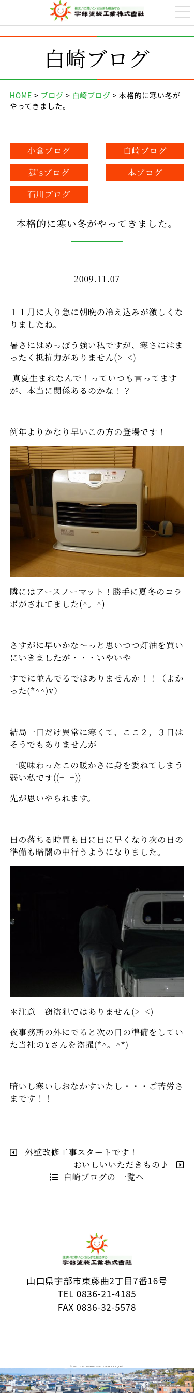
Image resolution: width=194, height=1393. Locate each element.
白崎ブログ (145, 151)
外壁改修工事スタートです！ (74, 1152)
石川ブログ (49, 194)
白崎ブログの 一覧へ (97, 1177)
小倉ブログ (49, 151)
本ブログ (145, 172)
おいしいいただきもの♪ (129, 1164)
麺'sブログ (49, 172)
